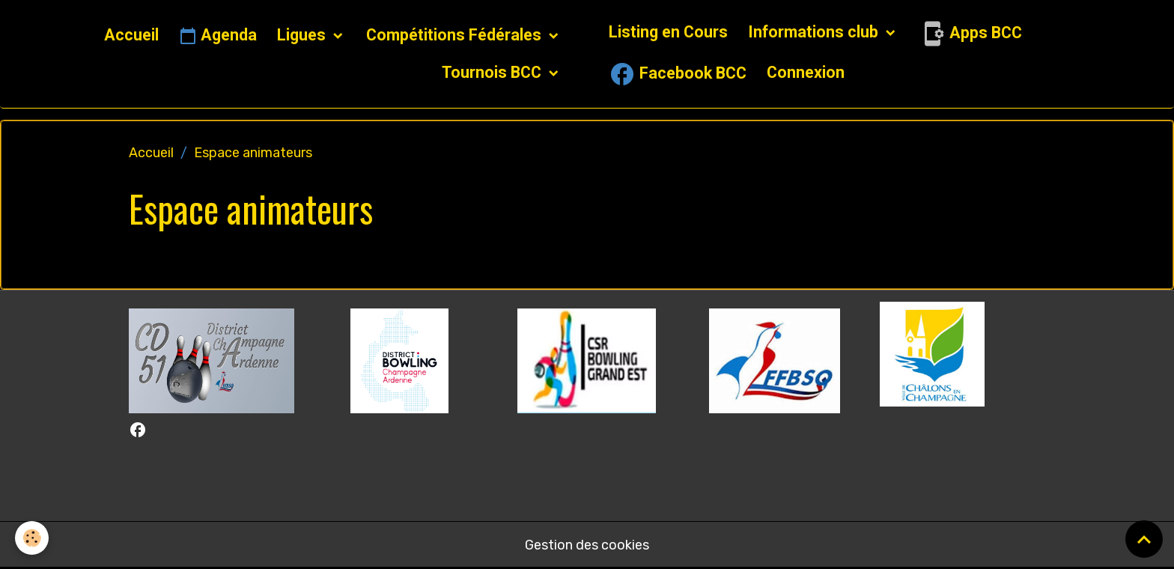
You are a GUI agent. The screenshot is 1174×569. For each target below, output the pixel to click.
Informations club (815, 31)
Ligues (303, 34)
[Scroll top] (1144, 539)
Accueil (131, 34)
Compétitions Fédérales (455, 34)
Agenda (218, 35)
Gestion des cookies (587, 545)
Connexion (806, 72)
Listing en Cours (668, 31)
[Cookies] (32, 538)
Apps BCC (970, 33)
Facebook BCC (677, 74)
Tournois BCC (493, 72)
